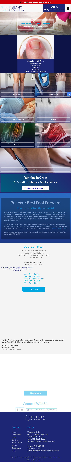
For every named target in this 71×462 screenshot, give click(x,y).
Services (15, 440)
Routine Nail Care (35, 63)
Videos (14, 445)
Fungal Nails (35, 69)
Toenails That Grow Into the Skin (34, 373)
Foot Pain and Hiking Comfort (33, 381)
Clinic (14, 437)
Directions (32, 289)
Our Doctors (16, 435)
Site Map (29, 460)
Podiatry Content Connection (51, 457)
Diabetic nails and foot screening (35, 71)
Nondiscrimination (38, 460)
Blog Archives (35, 393)
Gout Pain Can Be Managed (32, 385)
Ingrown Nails (35, 65)
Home (14, 432)
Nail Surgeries (35, 67)
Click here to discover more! (35, 188)
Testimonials (16, 448)
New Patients (17, 443)
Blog (13, 451)
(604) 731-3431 (51, 9)
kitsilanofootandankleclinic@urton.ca (45, 450)
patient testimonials (59, 229)
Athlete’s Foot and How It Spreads (35, 377)
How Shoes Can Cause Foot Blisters (36, 369)
